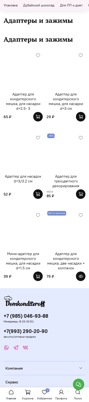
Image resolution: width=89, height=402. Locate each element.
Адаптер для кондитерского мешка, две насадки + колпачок (66, 260)
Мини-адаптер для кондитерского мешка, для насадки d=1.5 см (23, 260)
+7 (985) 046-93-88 (26, 316)
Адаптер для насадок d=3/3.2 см (23, 178)
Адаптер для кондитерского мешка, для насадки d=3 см (66, 101)
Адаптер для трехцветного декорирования (65, 181)
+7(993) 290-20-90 (26, 331)
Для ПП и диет (71, 5)
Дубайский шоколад (38, 5)
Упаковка (11, 5)
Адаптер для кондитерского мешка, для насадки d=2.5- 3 (23, 101)
